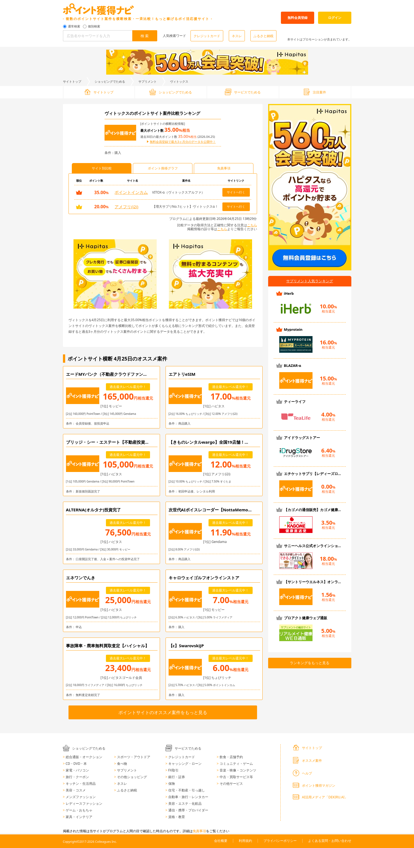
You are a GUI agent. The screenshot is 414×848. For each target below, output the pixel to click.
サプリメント (147, 81)
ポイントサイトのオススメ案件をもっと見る (162, 712)
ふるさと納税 (263, 36)
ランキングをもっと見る (309, 662)
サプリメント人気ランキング (309, 280)
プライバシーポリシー (280, 840)
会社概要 (220, 840)
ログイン (334, 17)
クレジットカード (207, 36)
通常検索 (74, 26)
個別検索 (94, 26)
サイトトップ (72, 81)
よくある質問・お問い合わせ (329, 840)
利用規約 (245, 840)
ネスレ (237, 36)
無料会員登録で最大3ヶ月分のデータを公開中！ (182, 142)
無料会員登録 (298, 17)
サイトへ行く (236, 192)
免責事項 (199, 831)
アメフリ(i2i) (126, 206)
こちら (252, 225)
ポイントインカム (131, 192)
